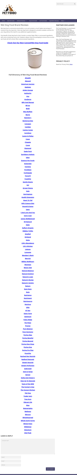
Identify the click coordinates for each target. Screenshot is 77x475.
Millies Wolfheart (28, 262)
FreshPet (28, 180)
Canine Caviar (28, 131)
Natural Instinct (28, 275)
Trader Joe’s (28, 397)
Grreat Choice (28, 189)
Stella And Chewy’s (28, 379)
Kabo (28, 226)
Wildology (27, 428)
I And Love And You (28, 213)
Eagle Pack (28, 152)
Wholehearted (28, 418)
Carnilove (27, 134)
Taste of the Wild (28, 385)
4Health (28, 79)
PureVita (28, 354)
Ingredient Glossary (55, 21)
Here (71, 65)
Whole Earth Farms (28, 421)
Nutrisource (27, 302)
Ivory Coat (28, 216)
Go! (28, 186)
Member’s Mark (28, 256)
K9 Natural (28, 223)
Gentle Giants (28, 183)
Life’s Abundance (28, 244)
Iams (28, 210)
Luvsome (27, 253)
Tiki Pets (28, 394)
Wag (27, 406)
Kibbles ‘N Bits (28, 232)
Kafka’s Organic (27, 229)
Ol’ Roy (27, 311)
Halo (27, 192)
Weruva (28, 415)
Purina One (28, 348)
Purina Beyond (27, 342)
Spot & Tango (28, 373)
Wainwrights (27, 409)
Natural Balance (28, 272)
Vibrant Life (28, 403)
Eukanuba (27, 164)
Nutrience (27, 296)
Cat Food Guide (44, 21)
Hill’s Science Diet (27, 204)
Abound (28, 82)
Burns (28, 116)
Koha (28, 241)
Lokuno (28, 250)
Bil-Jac (28, 106)
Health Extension (28, 198)
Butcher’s (27, 119)
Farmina (28, 168)
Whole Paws (27, 425)
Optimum (27, 317)
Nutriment (28, 299)
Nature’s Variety (28, 284)
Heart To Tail (27, 201)
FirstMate (27, 171)
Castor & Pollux (27, 137)
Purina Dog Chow (28, 345)
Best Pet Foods (11, 21)
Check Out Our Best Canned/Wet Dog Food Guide (27, 43)
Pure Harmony (27, 333)
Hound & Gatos (27, 207)
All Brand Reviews (21, 21)
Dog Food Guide (34, 21)
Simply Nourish (27, 363)
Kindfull (28, 235)
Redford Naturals (28, 360)
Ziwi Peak (27, 434)
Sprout (27, 376)
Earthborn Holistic (27, 155)
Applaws (28, 88)
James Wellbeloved (28, 220)
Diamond (27, 149)
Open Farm (28, 314)
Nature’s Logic (28, 278)
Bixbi (28, 109)
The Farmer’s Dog (27, 388)
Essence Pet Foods (27, 161)
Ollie (27, 308)
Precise (27, 327)
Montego (27, 265)
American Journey (27, 85)
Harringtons (27, 195)
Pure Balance (28, 330)
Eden (28, 158)
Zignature (27, 431)
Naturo (27, 287)
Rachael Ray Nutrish (27, 357)
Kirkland (28, 238)
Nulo (28, 293)
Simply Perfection (27, 366)
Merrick (28, 259)
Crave (28, 146)
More (63, 21)
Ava (27, 97)
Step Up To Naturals (28, 382)
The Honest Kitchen (28, 391)
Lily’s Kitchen (28, 247)
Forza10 (28, 177)
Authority (27, 94)
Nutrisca (28, 305)
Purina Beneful (27, 339)
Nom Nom (28, 290)
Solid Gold (27, 369)
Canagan (28, 125)
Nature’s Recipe (28, 281)
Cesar (28, 140)
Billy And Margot (28, 103)
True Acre (27, 400)
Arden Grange (28, 91)
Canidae (28, 128)
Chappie (28, 143)
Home (3, 21)
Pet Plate (27, 324)
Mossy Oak (28, 268)
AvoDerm (27, 100)
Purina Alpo (28, 336)
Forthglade (28, 174)
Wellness (28, 412)
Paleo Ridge (27, 321)
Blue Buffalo (27, 112)
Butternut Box (28, 122)
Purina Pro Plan (27, 351)
